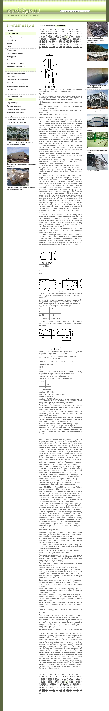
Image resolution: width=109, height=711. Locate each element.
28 (51, 31)
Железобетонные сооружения (18, 83)
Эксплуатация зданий (15, 53)
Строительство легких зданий (97, 122)
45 (46, 33)
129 (53, 43)
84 (49, 37)
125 (40, 43)
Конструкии (11, 57)
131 (60, 43)
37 (72, 31)
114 (46, 41)
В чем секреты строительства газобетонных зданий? (97, 55)
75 (72, 35)
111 (81, 39)
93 (72, 37)
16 (67, 29)
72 (65, 35)
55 (70, 33)
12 (58, 29)
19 (74, 29)
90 (63, 37)
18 (72, 29)
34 (65, 31)
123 (77, 41)
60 (81, 33)
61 (39, 35)
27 (49, 31)
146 (67, 45)
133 (67, 43)
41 (81, 31)
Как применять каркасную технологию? (97, 101)
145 (64, 45)
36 (70, 31)
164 (40, 49)
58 (77, 33)
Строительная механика (16, 73)
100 (44, 39)
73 (67, 35)
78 (79, 35)
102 (51, 39)
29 (53, 31)
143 (57, 45)
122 (74, 41)
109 (74, 39)
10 (53, 29)
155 (53, 47)
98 (39, 39)
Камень (9, 43)
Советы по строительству (16, 122)
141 (50, 45)
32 (60, 31)
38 (74, 31)
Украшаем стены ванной (16, 113)
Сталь (9, 47)
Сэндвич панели (97, 163)
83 (46, 37)
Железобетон (11, 40)
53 (65, 33)
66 (51, 35)
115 (50, 41)
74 (70, 35)
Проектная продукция (15, 96)
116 (53, 41)
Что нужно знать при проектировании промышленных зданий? (21, 179)
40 (79, 31)
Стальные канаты (13, 60)
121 (70, 41)
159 (67, 47)
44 (44, 33)
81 (42, 37)
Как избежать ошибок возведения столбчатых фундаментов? (97, 32)
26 (46, 31)
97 (81, 37)
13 (60, 29)
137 (81, 43)
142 (53, 45)
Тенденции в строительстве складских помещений (21, 157)
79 (81, 35)
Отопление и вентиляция (16, 93)
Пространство (12, 76)
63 (44, 35)
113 (43, 41)
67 (53, 35)
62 (42, 35)
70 (60, 35)
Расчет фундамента (14, 106)
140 (46, 45)
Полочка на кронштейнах (16, 109)
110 (77, 39)
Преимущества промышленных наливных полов (97, 142)
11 (56, 29)
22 (81, 29)
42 (39, 33)
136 (77, 43)
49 (56, 33)
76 (74, 35)
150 (81, 45)
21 (79, 29)
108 (71, 39)
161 (74, 47)
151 (40, 47)
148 (74, 45)
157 (60, 47)
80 (39, 37)
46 (49, 33)
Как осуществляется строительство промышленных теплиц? (20, 135)
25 (44, 31)
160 (70, 47)
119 (64, 41)
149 (77, 45)
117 (57, 41)
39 (77, 31)
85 (51, 37)
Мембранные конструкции (17, 37)
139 (43, 45)
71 (63, 35)
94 (74, 37)
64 (46, 35)
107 (67, 39)
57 (74, 33)
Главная (10, 30)
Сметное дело (12, 89)
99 (42, 39)
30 (56, 31)
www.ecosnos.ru (82, 11)
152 (43, 47)
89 (61, 37)
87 (56, 37)
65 (49, 35)
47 (51, 33)
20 (77, 29)
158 (64, 47)
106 (64, 39)
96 (79, 37)
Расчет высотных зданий (16, 66)
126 (43, 43)
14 (63, 29)
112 (40, 41)
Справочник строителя (15, 119)
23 (39, 31)
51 (60, 33)
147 (70, 45)
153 (46, 47)
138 (40, 45)
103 (54, 39)
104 (57, 39)
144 (60, 45)
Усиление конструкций (15, 63)
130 (57, 43)
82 (44, 37)
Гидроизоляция (12, 103)
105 (61, 39)
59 (79, 33)
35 (67, 31)
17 (70, 29)
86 (53, 37)
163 (81, 47)
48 (53, 33)
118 (60, 41)
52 (63, 33)
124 (81, 41)
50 (58, 33)
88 (58, 37)
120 (67, 41)
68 (56, 35)
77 (77, 35)
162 (77, 47)
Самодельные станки (15, 116)
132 (64, 43)
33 (63, 31)
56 (72, 33)
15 (65, 29)
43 (42, 33)
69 (58, 35)
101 (48, 39)
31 (58, 31)
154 (50, 47)
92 (70, 37)
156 (57, 47)
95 (77, 37)
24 (42, 31)
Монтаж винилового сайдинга (18, 86)
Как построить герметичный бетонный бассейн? (97, 78)
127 (46, 43)
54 (67, 33)
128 (50, 43)
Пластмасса (11, 50)
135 (74, 43)
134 (70, 43)
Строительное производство (17, 80)
